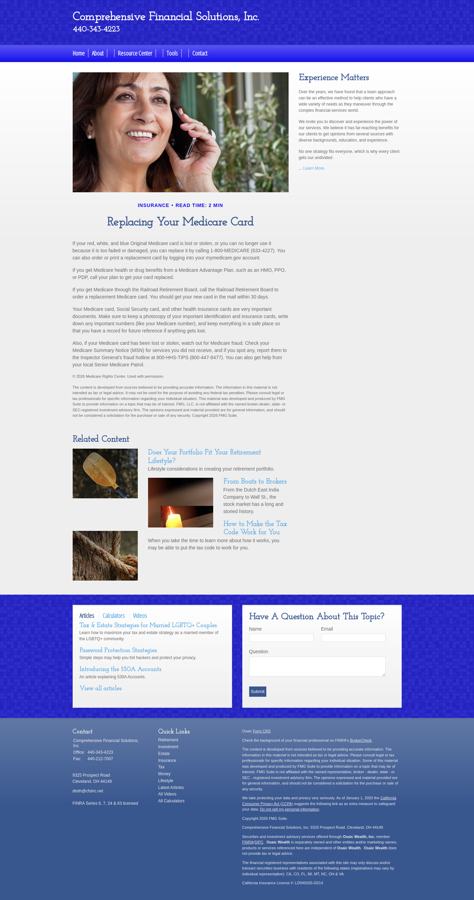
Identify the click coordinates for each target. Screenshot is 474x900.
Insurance (167, 760)
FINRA (248, 842)
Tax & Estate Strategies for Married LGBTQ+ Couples (148, 625)
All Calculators (171, 801)
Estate (164, 753)
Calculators (113, 615)
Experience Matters (334, 78)
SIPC (259, 842)
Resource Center (135, 53)
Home (79, 53)
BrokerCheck (361, 740)
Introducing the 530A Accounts (120, 669)
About (98, 53)
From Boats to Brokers (255, 481)
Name (255, 629)
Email (327, 629)
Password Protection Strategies (118, 650)
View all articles (100, 688)
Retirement (168, 740)
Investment (168, 746)
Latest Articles (171, 787)
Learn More (313, 168)
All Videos (167, 794)
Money (164, 773)
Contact (199, 53)
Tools (172, 53)
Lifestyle (165, 780)
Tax (161, 767)
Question (258, 651)
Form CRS (262, 731)
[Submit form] (257, 691)
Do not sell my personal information (289, 809)
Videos (140, 615)
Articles (87, 615)
